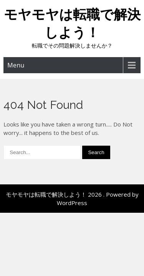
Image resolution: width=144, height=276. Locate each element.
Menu (15, 65)
